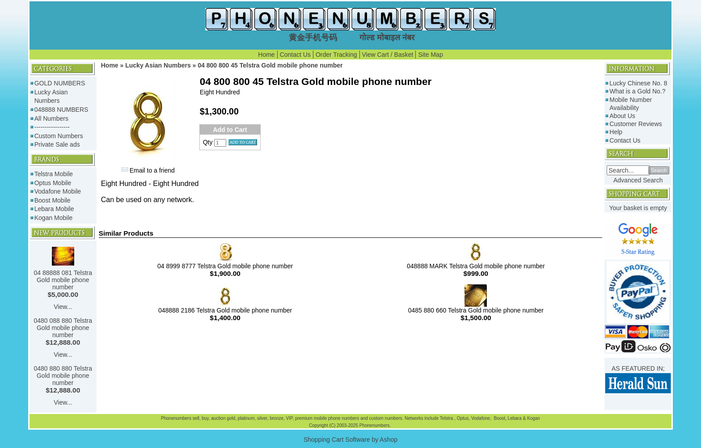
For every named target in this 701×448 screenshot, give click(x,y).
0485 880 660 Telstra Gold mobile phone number (476, 310)
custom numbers (385, 418)
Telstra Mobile (53, 174)
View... (63, 306)
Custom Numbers (58, 135)
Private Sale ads (57, 144)
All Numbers (51, 118)
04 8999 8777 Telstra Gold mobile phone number (225, 266)
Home (266, 54)
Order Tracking (336, 54)
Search (659, 170)
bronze (276, 418)
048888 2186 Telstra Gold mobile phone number (225, 310)
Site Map (430, 54)
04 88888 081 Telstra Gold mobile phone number (63, 280)
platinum (246, 418)
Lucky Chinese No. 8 (638, 83)
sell (196, 418)
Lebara (514, 418)
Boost (499, 418)
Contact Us (295, 54)
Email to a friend (152, 170)
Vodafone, (482, 418)
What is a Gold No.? (637, 91)
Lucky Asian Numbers (158, 65)
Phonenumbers (176, 418)
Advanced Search (638, 180)
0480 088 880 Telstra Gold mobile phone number (63, 327)
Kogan (533, 418)
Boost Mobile (52, 200)
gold (231, 418)
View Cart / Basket (388, 54)
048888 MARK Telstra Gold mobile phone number (476, 266)
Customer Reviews (635, 123)
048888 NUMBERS (61, 109)
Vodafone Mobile (57, 191)
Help (615, 131)
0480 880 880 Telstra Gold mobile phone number (63, 375)
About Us (622, 115)
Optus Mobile (52, 182)
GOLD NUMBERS (59, 83)
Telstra (447, 418)
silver (262, 418)
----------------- (52, 127)
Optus (463, 418)
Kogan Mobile (53, 217)
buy (205, 418)
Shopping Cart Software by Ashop (350, 439)
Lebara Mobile (54, 208)
